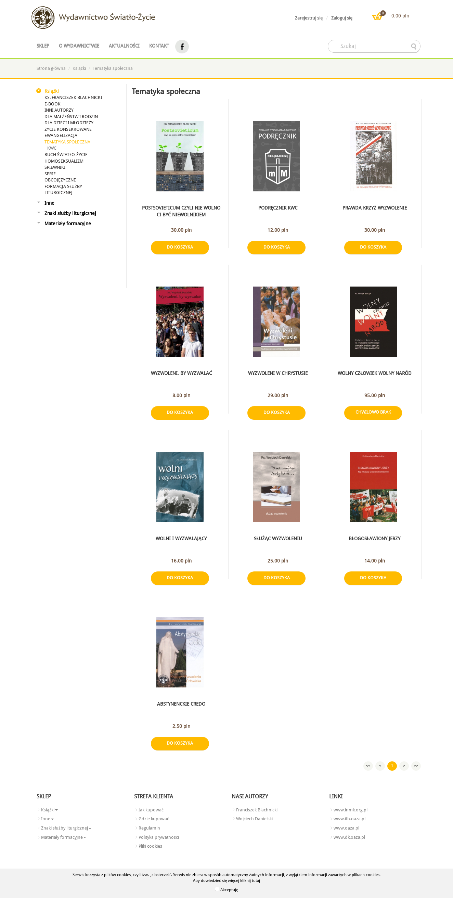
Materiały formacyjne (67, 223)
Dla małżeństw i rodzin (71, 116)
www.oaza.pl (346, 828)
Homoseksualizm (63, 161)
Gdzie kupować (154, 818)
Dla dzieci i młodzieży (68, 122)
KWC (51, 148)
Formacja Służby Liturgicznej (63, 189)
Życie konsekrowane (68, 129)
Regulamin (149, 828)
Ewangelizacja (60, 135)
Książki (79, 68)
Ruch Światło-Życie (66, 154)
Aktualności (124, 46)
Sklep (43, 46)
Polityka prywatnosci (159, 837)
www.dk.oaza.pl (349, 837)
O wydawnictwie (79, 46)
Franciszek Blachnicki (256, 809)
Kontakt (159, 46)
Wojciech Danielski (254, 818)
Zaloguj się (341, 18)
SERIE (50, 173)
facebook (182, 47)
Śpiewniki (54, 167)
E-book (52, 103)
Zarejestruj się (309, 18)
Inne (49, 203)
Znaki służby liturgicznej (70, 213)
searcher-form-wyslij (414, 46)
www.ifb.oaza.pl (349, 818)
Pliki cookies (150, 846)
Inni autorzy (59, 110)
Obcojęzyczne (60, 179)
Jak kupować (151, 809)
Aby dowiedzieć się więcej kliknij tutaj (226, 880)
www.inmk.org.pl (350, 809)
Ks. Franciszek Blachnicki (73, 97)
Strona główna (51, 68)
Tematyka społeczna (113, 68)
